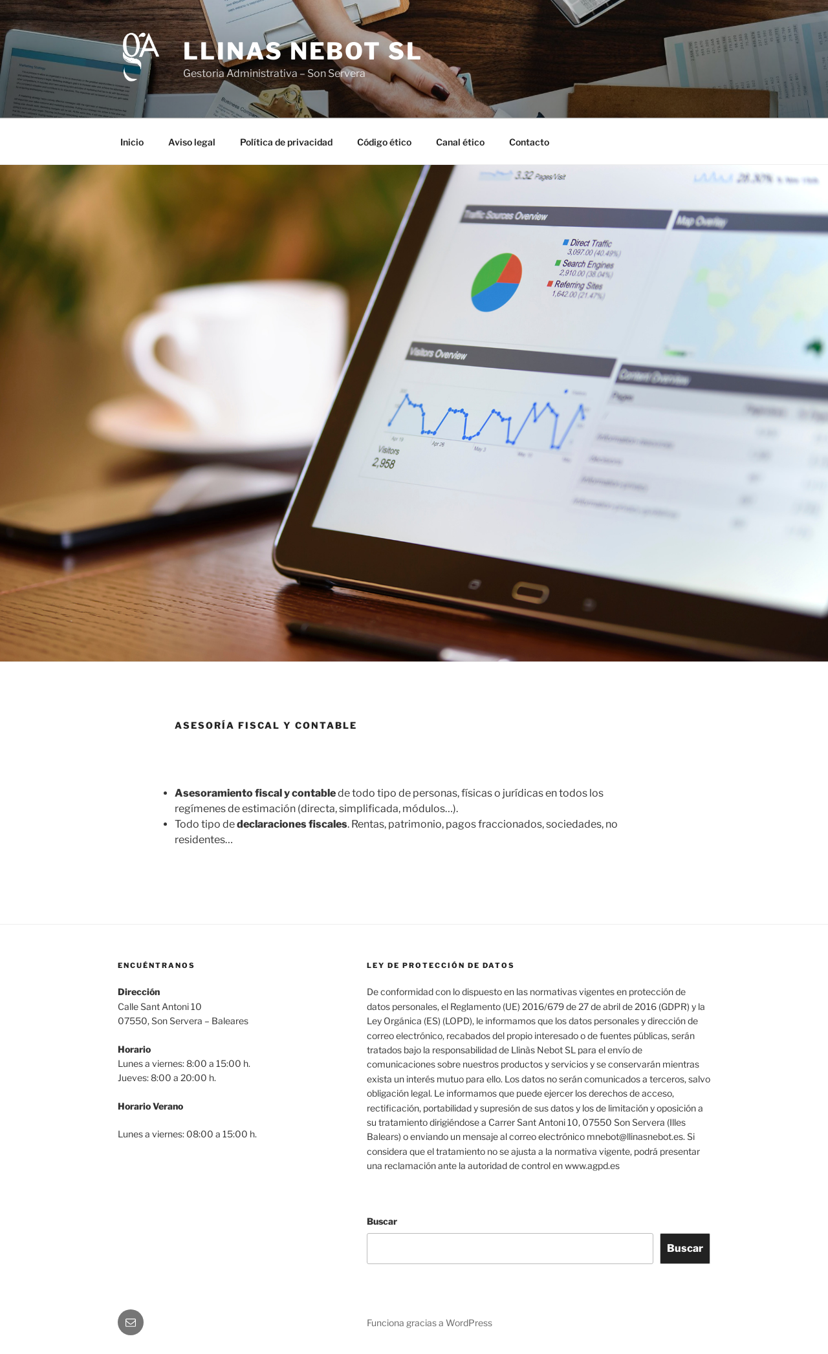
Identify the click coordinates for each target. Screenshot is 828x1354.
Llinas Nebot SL (302, 51)
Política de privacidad (286, 141)
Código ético (384, 141)
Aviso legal (191, 141)
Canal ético (460, 141)
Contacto (529, 141)
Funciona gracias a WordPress (429, 1322)
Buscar (382, 1221)
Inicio (132, 141)
